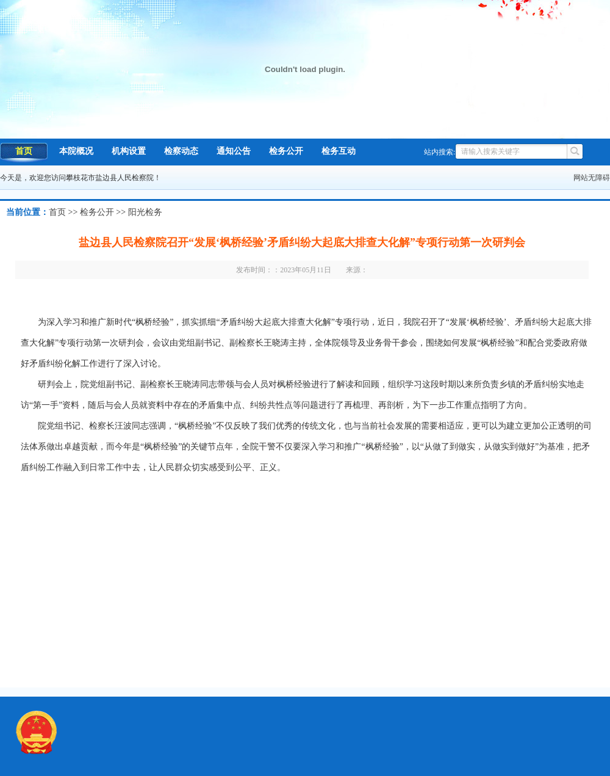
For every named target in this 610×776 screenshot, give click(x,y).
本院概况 (76, 151)
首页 (23, 151)
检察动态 (181, 151)
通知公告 (234, 151)
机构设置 (129, 151)
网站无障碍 (591, 177)
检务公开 (286, 151)
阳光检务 (145, 212)
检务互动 (338, 151)
